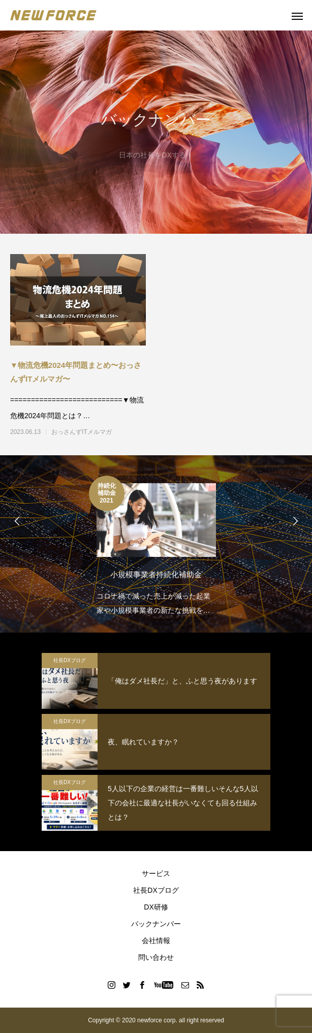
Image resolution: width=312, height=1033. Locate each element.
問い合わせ (156, 957)
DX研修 (156, 907)
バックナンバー (156, 924)
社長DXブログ (69, 660)
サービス (156, 873)
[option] (156, 546)
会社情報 (156, 940)
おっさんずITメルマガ (81, 432)
